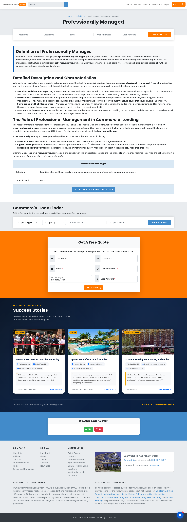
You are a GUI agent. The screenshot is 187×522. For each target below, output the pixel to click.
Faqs (15, 465)
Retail (97, 494)
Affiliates (17, 456)
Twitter (43, 459)
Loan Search (159, 222)
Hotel (151, 494)
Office (170, 491)
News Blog (45, 465)
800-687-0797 (158, 460)
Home (69, 16)
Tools (145, 4)
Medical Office (128, 494)
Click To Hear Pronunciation (94, 189)
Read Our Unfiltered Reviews (158, 404)
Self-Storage (142, 494)
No (99, 429)
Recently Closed (21, 462)
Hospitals (115, 494)
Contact (156, 4)
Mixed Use (160, 494)
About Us (17, 453)
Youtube (44, 462)
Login (166, 4)
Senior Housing (154, 497)
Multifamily (161, 491)
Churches (99, 497)
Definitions (80, 16)
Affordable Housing (114, 497)
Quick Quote (159, 34)
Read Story (56, 389)
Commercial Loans (77, 459)
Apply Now (93, 288)
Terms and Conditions (23, 469)
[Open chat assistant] (180, 515)
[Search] (46, 4)
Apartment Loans (76, 462)
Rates (137, 4)
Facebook (45, 453)
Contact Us (129, 460)
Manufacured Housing (135, 497)
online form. (155, 465)
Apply (178, 4)
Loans (128, 4)
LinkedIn (44, 456)
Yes (88, 429)
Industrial (105, 494)
